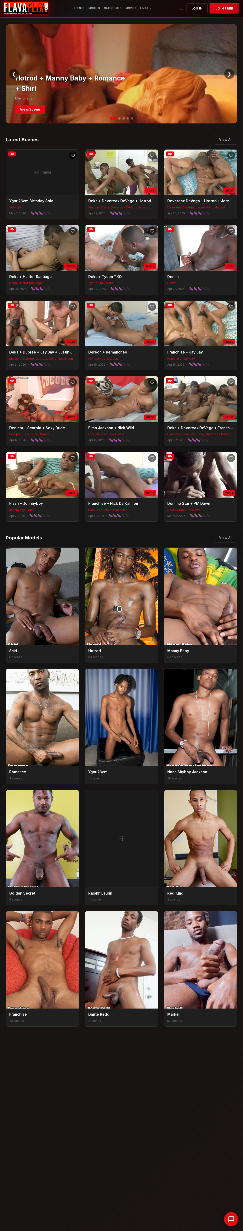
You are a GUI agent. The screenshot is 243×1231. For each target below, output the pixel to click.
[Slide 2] (119, 118)
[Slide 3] (123, 118)
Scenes (79, 8)
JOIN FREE (224, 8)
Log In (197, 8)
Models (94, 8)
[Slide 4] (128, 118)
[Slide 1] (113, 118)
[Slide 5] (132, 118)
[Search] (181, 8)
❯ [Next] (229, 73)
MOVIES (131, 8)
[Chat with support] (231, 1219)
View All (225, 139)
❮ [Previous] (14, 73)
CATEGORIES (113, 8)
